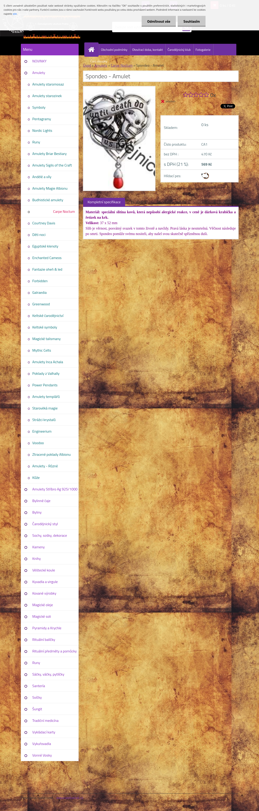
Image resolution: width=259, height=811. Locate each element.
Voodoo (38, 443)
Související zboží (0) (171, 202)
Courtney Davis (43, 223)
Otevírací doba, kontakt (147, 49)
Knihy (36, 558)
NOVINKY (39, 61)
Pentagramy (41, 119)
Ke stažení (138, 202)
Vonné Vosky (42, 755)
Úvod (87, 65)
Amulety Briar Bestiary (49, 153)
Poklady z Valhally (46, 373)
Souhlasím (191, 21)
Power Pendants (45, 385)
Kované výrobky (44, 593)
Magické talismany (46, 338)
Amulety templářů (46, 396)
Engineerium (42, 431)
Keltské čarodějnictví (48, 315)
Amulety (38, 72)
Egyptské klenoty (45, 246)
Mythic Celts (41, 350)
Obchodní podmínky (114, 49)
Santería (38, 685)
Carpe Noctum (64, 211)
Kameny (38, 547)
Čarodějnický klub (179, 49)
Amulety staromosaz (48, 84)
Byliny (37, 512)
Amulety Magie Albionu (50, 188)
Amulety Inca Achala (47, 362)
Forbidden (40, 281)
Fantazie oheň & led (47, 269)
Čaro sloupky (98, 61)
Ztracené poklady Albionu (51, 454)
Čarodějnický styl (45, 524)
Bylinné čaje (41, 500)
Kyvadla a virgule (45, 581)
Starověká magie (45, 408)
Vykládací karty (43, 732)
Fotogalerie (203, 49)
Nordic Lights (42, 130)
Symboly (39, 107)
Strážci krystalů (44, 419)
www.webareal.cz (69, 797)
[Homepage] (93, 49)
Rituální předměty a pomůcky (54, 651)
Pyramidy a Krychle (46, 628)
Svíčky (37, 697)
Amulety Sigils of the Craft (52, 165)
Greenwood (41, 304)
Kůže (36, 477)
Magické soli (41, 616)
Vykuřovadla (41, 743)
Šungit (37, 709)
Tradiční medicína (45, 720)
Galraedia (39, 292)
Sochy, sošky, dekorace (49, 535)
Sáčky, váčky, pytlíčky (48, 674)
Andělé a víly (41, 176)
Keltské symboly (44, 327)
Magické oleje (42, 605)
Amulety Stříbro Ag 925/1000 (55, 489)
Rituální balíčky (43, 639)
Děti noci (39, 234)
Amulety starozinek (47, 95)
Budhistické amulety (47, 200)
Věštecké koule (43, 570)
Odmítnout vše (158, 21)
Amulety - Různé (45, 466)
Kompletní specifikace (104, 202)
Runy (36, 142)
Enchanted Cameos (47, 257)
